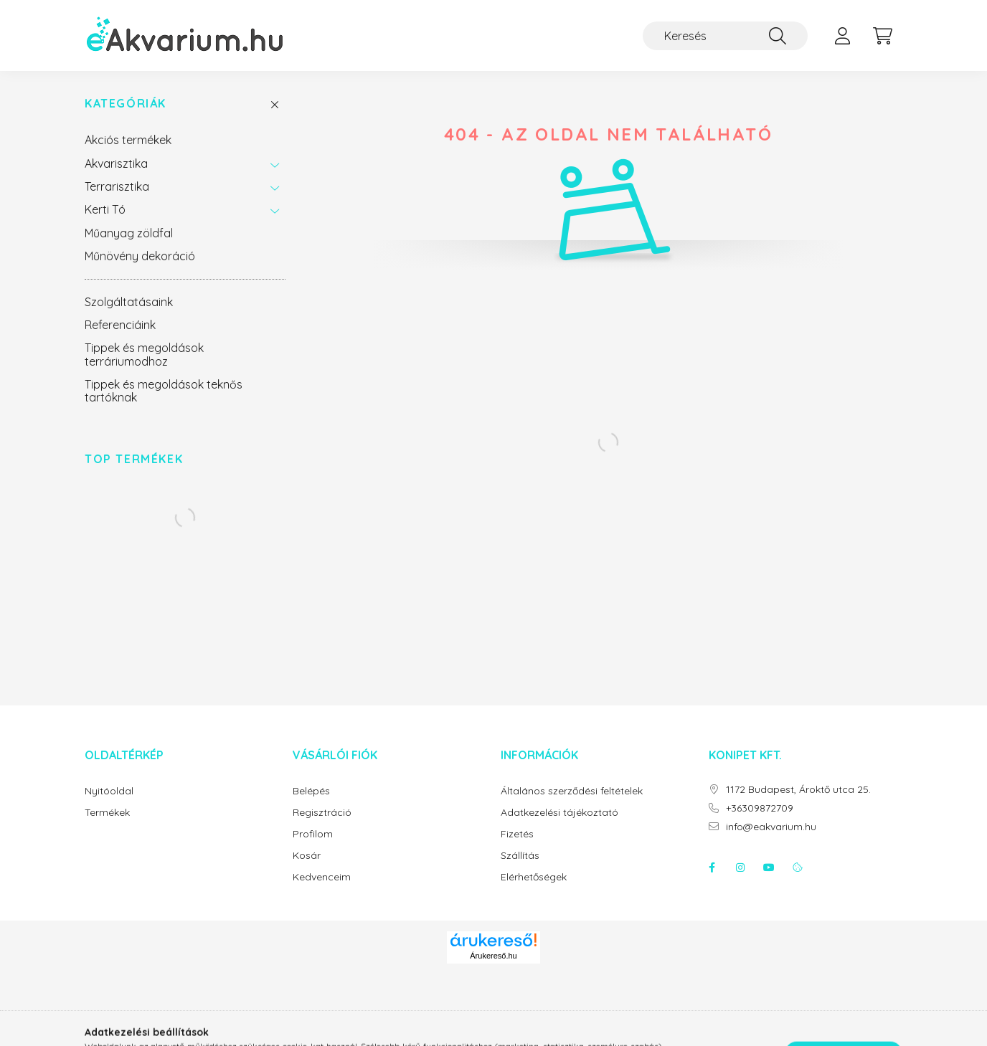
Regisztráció (322, 813)
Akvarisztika (116, 163)
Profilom (313, 834)
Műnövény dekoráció (140, 256)
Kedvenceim (322, 877)
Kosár (307, 856)
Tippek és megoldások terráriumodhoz (144, 354)
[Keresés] (725, 36)
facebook (711, 867)
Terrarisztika (117, 186)
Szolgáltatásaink (129, 302)
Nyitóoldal (109, 791)
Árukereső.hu (493, 955)
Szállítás (520, 856)
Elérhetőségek (534, 877)
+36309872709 (759, 808)
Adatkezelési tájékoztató (559, 813)
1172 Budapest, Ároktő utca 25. (798, 790)
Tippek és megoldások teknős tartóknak (163, 390)
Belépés (311, 791)
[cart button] (882, 36)
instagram (740, 867)
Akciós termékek (128, 140)
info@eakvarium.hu (771, 827)
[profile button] (842, 36)
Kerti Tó (105, 209)
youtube (769, 867)
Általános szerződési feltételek (572, 791)
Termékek (107, 813)
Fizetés (517, 834)
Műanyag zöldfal (129, 233)
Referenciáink (120, 325)
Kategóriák (125, 103)
